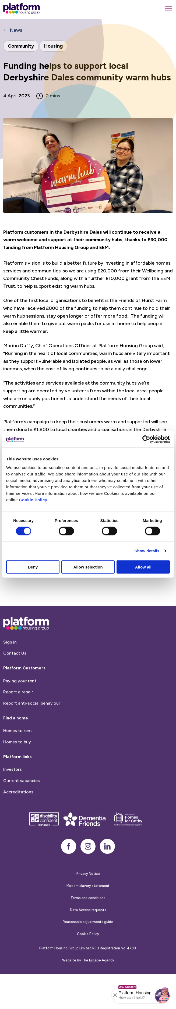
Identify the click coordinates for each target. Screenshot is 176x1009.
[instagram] (88, 869)
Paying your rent (19, 704)
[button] (162, 995)
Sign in (10, 665)
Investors (12, 792)
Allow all (143, 566)
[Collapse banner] (115, 995)
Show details (147, 551)
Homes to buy (17, 765)
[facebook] (68, 869)
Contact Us (14, 676)
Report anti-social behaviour (31, 726)
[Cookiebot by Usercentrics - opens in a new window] (146, 439)
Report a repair (18, 715)
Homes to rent (17, 754)
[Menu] (168, 8)
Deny (33, 566)
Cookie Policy (33, 499)
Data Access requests (88, 933)
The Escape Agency (98, 984)
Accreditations (18, 815)
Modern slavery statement (88, 909)
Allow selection (88, 566)
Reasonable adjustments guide (88, 945)
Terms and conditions (88, 921)
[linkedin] (107, 869)
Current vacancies (21, 804)
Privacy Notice (88, 897)
